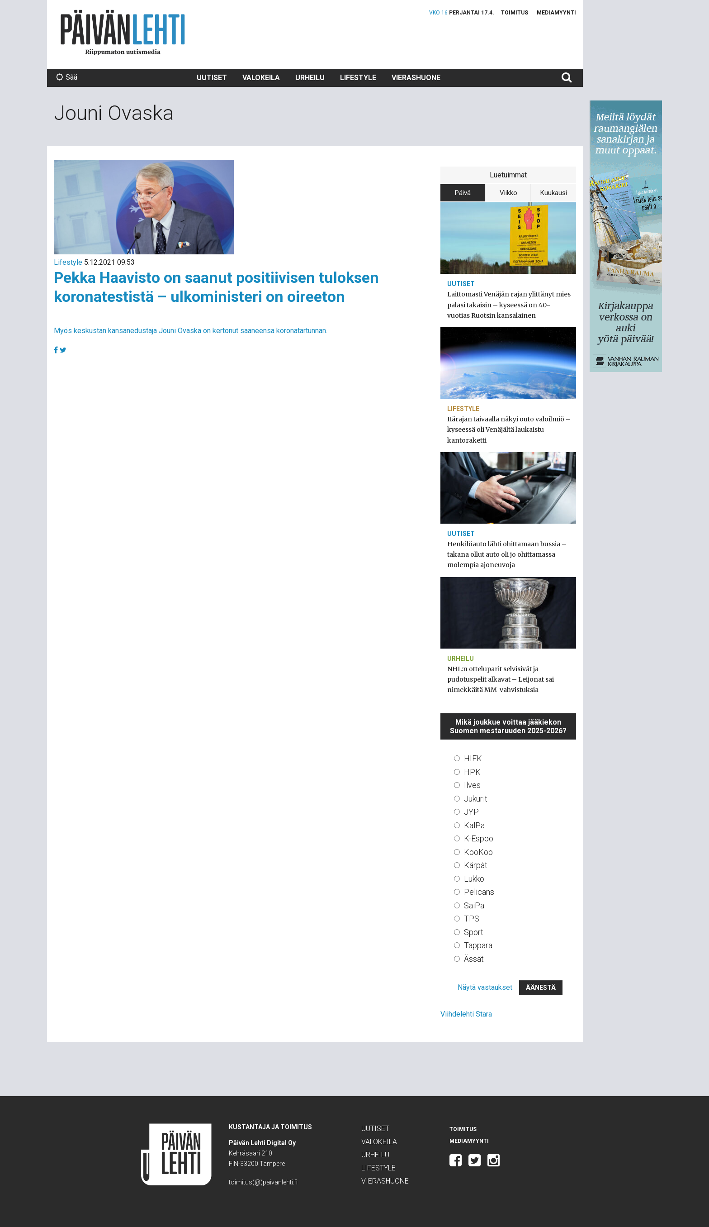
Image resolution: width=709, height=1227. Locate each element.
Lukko (474, 878)
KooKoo (478, 852)
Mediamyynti (556, 13)
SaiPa (474, 905)
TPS (471, 918)
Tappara (478, 945)
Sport (473, 932)
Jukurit (475, 798)
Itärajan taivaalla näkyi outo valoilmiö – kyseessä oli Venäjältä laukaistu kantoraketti (509, 429)
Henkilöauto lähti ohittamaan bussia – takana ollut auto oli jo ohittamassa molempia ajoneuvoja (507, 554)
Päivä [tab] (463, 193)
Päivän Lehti (123, 32)
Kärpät (475, 865)
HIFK (473, 758)
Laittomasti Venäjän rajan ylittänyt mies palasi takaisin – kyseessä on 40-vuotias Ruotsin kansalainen (509, 304)
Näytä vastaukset (485, 987)
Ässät (474, 959)
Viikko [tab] (508, 193)
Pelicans (479, 892)
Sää (66, 77)
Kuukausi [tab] (553, 193)
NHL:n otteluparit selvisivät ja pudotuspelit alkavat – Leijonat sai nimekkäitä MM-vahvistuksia (500, 679)
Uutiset (212, 77)
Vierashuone (416, 77)
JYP (471, 811)
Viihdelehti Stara (466, 1014)
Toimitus (514, 13)
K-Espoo (478, 838)
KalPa (474, 825)
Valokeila (261, 77)
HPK (472, 772)
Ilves (472, 785)
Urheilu (310, 77)
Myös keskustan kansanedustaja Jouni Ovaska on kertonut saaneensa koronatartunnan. (190, 330)
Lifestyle (358, 77)
